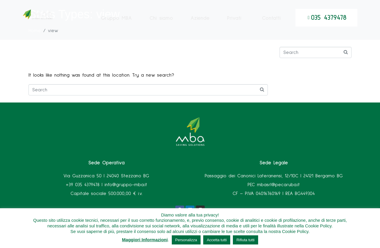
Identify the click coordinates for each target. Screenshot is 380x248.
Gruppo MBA (116, 24)
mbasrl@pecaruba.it (278, 184)
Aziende (200, 24)
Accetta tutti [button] (217, 240)
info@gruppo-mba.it (126, 184)
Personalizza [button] (186, 240)
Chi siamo (161, 24)
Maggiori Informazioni (145, 239)
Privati (234, 24)
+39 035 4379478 (83, 184)
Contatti (271, 24)
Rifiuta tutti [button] (245, 240)
